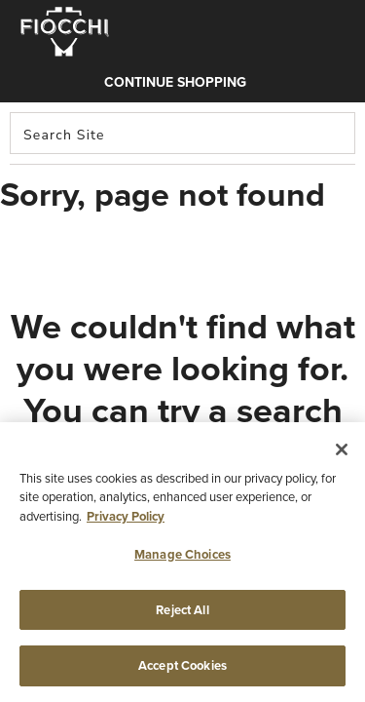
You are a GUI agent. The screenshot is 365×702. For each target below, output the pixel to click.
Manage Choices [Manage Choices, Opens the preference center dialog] (182, 554)
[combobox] (182, 133)
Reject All (182, 610)
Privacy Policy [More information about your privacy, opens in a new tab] (125, 516)
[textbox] (182, 133)
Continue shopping (175, 82)
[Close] (341, 449)
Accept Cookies (182, 665)
